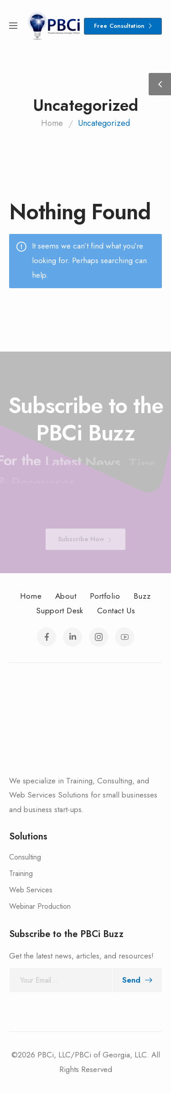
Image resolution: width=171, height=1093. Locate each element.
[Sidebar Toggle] (160, 84)
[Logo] (54, 26)
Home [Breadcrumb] (52, 123)
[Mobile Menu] (13, 26)
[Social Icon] (46, 637)
